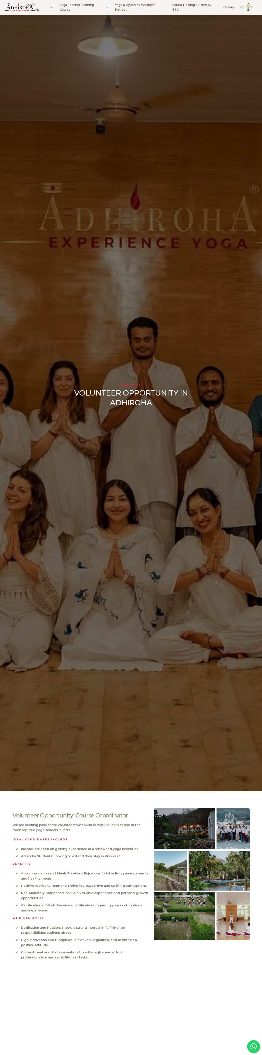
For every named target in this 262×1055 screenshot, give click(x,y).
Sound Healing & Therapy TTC (191, 7)
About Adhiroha (39, 7)
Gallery (228, 7)
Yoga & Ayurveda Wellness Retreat (135, 7)
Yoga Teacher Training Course (84, 7)
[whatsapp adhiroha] (253, 1046)
